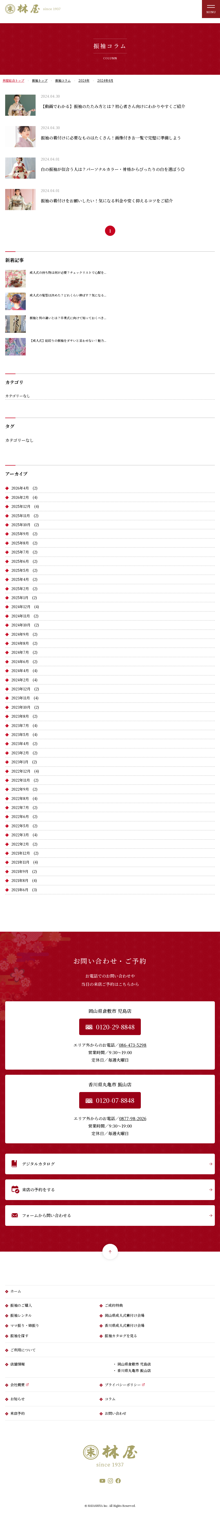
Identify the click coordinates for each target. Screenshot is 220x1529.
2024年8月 (20, 643)
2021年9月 (19, 871)
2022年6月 (20, 816)
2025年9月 (20, 533)
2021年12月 (20, 853)
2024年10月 (20, 624)
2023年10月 (20, 707)
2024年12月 (20, 606)
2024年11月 (20, 615)
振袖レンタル (21, 1315)
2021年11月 (20, 862)
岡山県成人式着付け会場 (124, 1315)
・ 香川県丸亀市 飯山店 (132, 1370)
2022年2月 (20, 844)
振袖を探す (19, 1335)
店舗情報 (17, 1364)
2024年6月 (20, 661)
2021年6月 (19, 889)
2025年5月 (20, 570)
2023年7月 (20, 725)
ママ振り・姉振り (24, 1325)
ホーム (15, 1291)
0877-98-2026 (132, 1118)
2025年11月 (20, 515)
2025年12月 (20, 506)
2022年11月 (20, 780)
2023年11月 (20, 697)
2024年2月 (20, 679)
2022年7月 (20, 807)
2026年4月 (20, 488)
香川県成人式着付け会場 (124, 1325)
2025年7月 (20, 552)
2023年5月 (20, 734)
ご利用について (23, 1349)
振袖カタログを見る (121, 1335)
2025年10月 (20, 524)
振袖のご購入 (21, 1305)
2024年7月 (20, 652)
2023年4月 (20, 743)
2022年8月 (20, 798)
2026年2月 (20, 497)
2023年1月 (19, 761)
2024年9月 (20, 634)
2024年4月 (20, 670)
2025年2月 (20, 588)
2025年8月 (20, 543)
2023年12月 (20, 688)
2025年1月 (19, 597)
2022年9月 (20, 789)
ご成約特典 (114, 1305)
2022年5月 (20, 825)
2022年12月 (20, 771)
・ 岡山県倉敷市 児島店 (132, 1364)
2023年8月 (20, 716)
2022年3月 (20, 834)
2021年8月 (19, 880)
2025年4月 (20, 579)
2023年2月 (20, 752)
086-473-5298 (132, 1045)
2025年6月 (20, 561)
